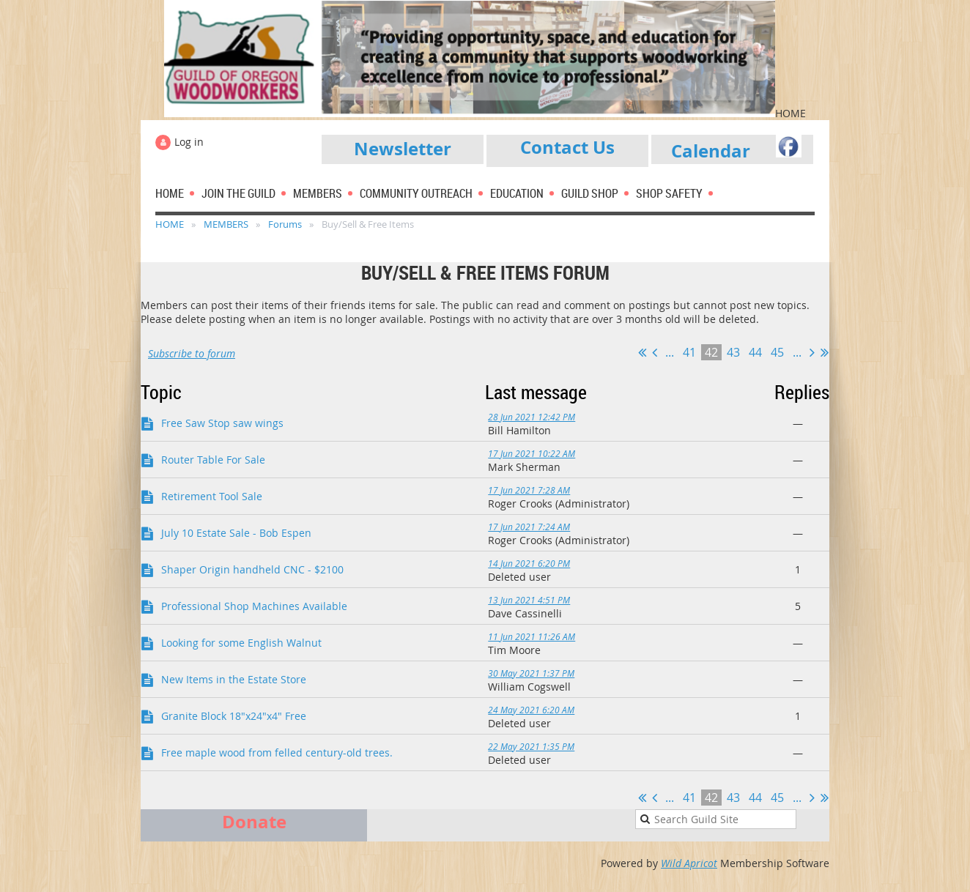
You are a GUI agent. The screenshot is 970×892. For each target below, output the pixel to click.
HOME (169, 224)
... (669, 352)
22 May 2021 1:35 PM (531, 746)
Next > (812, 352)
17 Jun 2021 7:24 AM (529, 526)
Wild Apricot (689, 863)
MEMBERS (226, 224)
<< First (642, 352)
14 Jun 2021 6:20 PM (529, 563)
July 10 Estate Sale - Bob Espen (236, 533)
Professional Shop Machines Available (254, 606)
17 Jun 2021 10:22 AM (531, 453)
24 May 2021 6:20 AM (531, 710)
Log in (189, 142)
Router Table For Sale (213, 460)
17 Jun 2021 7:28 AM (529, 490)
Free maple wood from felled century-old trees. (277, 752)
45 (777, 352)
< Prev (654, 352)
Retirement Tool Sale (211, 496)
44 (755, 352)
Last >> (824, 352)
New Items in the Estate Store (233, 679)
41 (689, 352)
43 (733, 352)
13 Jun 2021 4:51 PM (529, 600)
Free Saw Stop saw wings (222, 423)
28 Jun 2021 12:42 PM (531, 417)
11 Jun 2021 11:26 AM (531, 636)
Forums (285, 224)
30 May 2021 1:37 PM (531, 673)
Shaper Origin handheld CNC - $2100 (252, 569)
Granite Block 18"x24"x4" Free (233, 716)
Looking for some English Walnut (241, 643)
